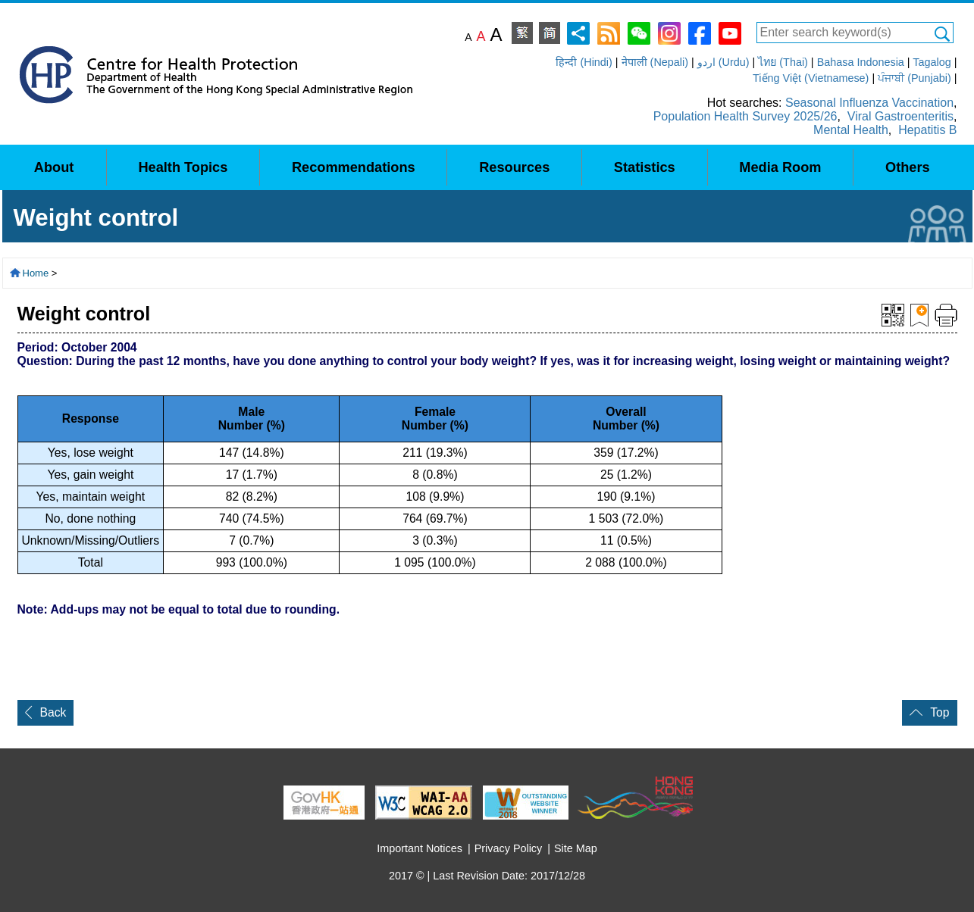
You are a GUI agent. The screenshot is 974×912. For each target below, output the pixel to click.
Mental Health (850, 129)
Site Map (575, 848)
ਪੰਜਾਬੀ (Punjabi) (914, 78)
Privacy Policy (508, 848)
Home (36, 273)
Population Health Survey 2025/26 (745, 116)
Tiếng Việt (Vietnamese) (811, 78)
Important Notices (419, 848)
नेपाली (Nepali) (655, 62)
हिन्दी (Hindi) (584, 62)
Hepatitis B (927, 129)
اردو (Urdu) (723, 62)
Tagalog (932, 62)
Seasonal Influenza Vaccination (869, 102)
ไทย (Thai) (783, 62)
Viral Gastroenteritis (900, 116)
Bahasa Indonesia (860, 62)
